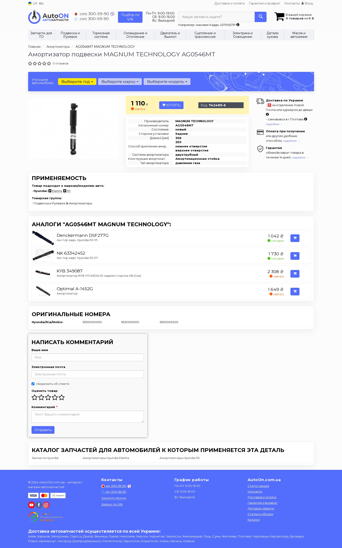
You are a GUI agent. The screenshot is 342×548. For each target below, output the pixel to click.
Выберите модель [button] (167, 81)
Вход (307, 3)
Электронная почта (48, 367)
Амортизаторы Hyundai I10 (180, 458)
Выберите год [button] (77, 81)
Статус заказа (258, 486)
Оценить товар (45, 391)
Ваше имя (40, 350)
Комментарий (44, 407)
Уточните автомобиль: (43, 81)
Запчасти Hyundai (45, 458)
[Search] (261, 17)
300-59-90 (92, 13)
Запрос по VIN (112, 504)
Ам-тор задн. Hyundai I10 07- (77, 240)
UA (32, 3)
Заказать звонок (113, 498)
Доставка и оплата (229, 3)
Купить (171, 105)
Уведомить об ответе (50, 384)
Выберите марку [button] (120, 81)
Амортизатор (67, 293)
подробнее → (274, 124)
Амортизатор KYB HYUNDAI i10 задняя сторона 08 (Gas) (99, 275)
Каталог (254, 519)
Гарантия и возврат (264, 3)
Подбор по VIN (130, 17)
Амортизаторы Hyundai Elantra (106, 458)
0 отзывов (60, 63)
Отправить (43, 430)
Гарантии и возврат (263, 503)
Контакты (292, 3)
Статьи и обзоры (260, 514)
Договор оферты (261, 508)
